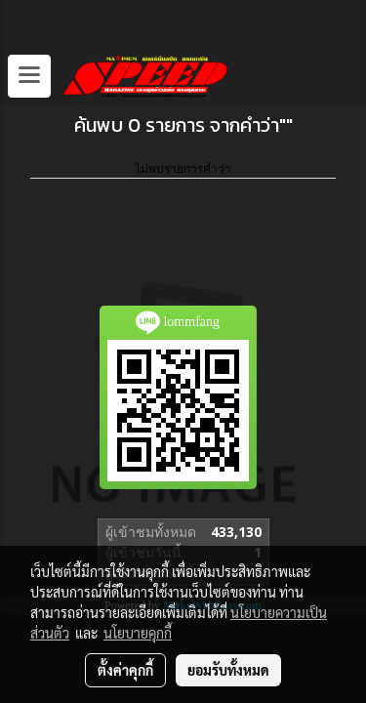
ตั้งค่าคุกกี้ (125, 670)
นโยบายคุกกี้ (137, 632)
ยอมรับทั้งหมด (228, 670)
